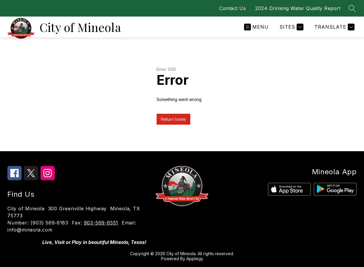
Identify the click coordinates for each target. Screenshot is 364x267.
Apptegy (194, 258)
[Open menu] (256, 27)
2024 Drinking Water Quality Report (297, 8)
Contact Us (232, 8)
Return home (173, 119)
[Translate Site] (334, 27)
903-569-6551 (101, 223)
